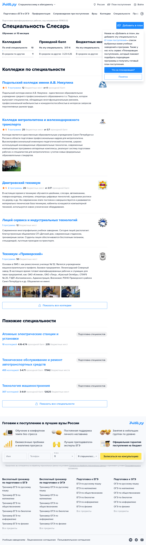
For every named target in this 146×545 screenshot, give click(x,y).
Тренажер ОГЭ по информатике (48, 517)
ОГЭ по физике (122, 506)
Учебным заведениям (13, 539)
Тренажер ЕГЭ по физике (15, 523)
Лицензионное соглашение (41, 539)
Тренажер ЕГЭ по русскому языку (16, 489)
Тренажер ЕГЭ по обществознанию (11, 505)
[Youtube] (142, 540)
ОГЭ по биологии (123, 497)
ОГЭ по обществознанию (127, 492)
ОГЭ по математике (124, 488)
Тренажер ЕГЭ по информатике (11, 517)
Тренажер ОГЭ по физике (52, 523)
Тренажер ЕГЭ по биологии (16, 511)
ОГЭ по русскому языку (126, 483)
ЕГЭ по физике (84, 506)
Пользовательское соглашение (73, 539)
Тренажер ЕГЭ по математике (11, 497)
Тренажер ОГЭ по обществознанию (48, 505)
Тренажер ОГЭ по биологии (54, 511)
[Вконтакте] (130, 540)
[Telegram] (136, 540)
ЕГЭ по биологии (85, 497)
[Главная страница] (9, 4)
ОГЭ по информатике (125, 502)
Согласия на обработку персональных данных (87, 466)
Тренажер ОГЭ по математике (48, 497)
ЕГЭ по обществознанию (90, 492)
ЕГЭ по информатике (87, 502)
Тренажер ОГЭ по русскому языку (53, 489)
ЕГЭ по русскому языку (89, 483)
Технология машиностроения (26, 386)
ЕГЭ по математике (87, 488)
